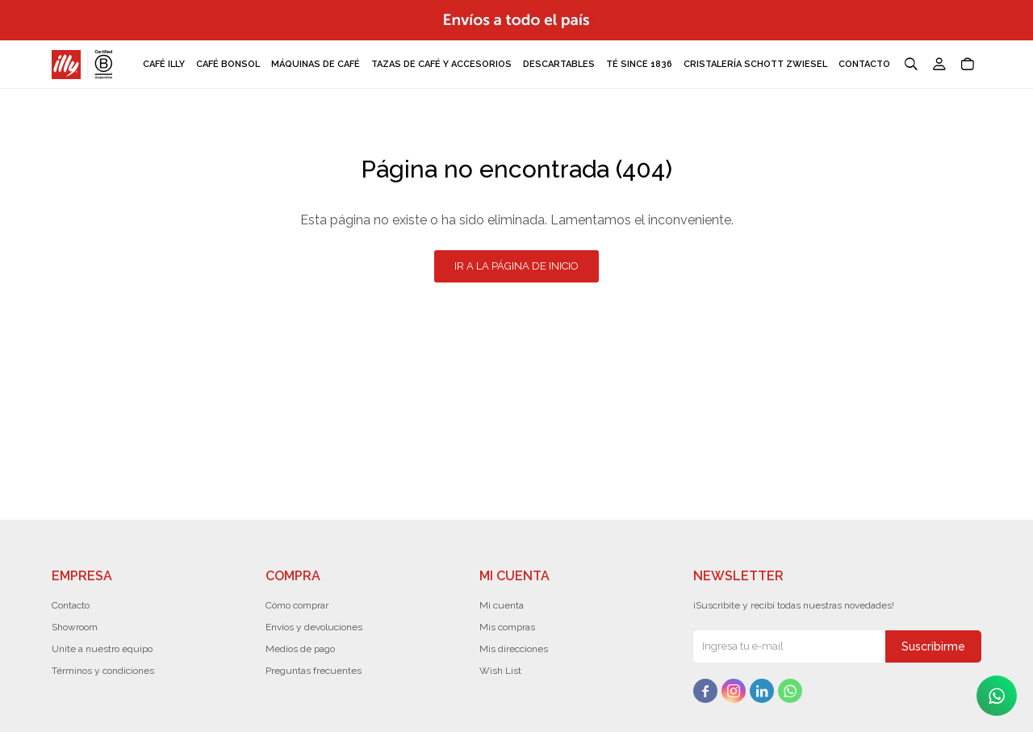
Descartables (559, 64)
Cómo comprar (297, 605)
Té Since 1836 (639, 64)
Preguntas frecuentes (314, 670)
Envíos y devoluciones (314, 627)
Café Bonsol (228, 64)
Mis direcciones (513, 649)
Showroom (75, 627)
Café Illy (164, 64)
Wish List (500, 670)
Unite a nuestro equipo (102, 649)
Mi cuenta (501, 605)
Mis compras (507, 627)
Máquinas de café (315, 64)
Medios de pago (300, 649)
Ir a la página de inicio (516, 266)
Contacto (864, 64)
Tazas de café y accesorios (441, 64)
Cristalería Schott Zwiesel (755, 64)
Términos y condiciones (103, 670)
